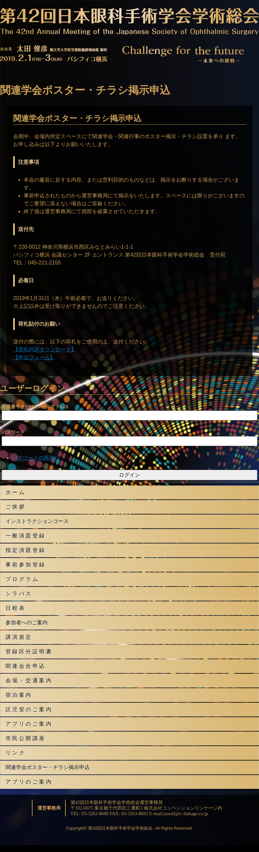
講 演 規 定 (18, 637)
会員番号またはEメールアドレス (35, 406)
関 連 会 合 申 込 (25, 666)
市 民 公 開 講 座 (25, 738)
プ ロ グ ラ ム (22, 579)
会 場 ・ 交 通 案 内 (28, 680)
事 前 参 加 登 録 (25, 564)
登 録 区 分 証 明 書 (28, 651)
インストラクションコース (37, 521)
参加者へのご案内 (27, 622)
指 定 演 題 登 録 (25, 550)
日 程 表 (15, 608)
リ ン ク (15, 753)
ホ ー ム (15, 492)
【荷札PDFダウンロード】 (44, 349)
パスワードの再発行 (35, 458)
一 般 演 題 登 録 (25, 536)
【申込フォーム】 (34, 357)
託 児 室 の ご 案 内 (28, 709)
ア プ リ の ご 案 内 (28, 724)
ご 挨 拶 (15, 507)
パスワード (13, 432)
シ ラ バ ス (18, 593)
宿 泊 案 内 (18, 695)
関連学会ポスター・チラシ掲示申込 (48, 767)
